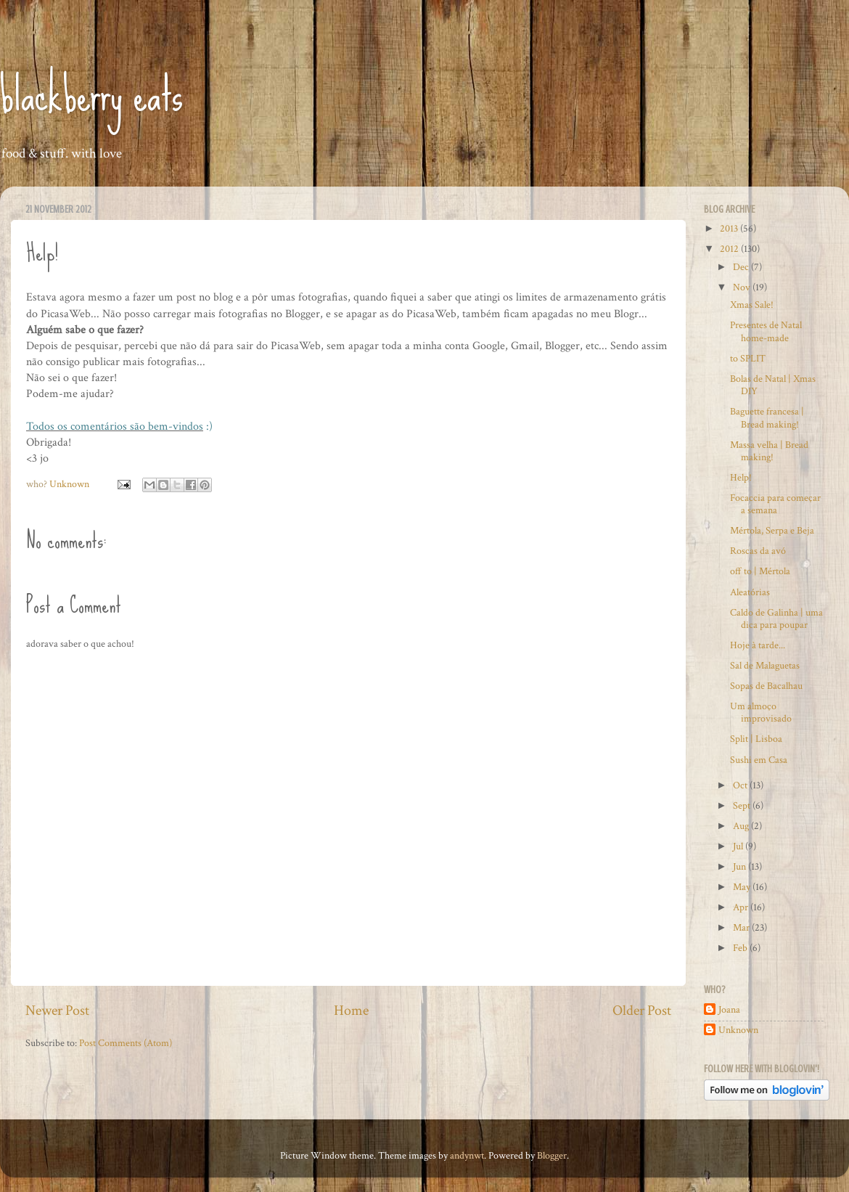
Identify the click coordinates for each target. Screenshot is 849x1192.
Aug (742, 826)
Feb (741, 948)
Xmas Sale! (752, 304)
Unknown (738, 1030)
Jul (739, 846)
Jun (740, 866)
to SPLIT (748, 358)
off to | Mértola (760, 571)
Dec (742, 267)
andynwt (467, 1155)
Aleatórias (750, 592)
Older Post (641, 1010)
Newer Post (57, 1010)
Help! (741, 477)
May (742, 887)
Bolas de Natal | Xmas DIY (773, 385)
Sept (742, 805)
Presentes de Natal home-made (766, 331)
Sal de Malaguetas (765, 665)
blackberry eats (91, 94)
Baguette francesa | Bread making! (767, 417)
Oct (741, 785)
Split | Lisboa (756, 739)
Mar (742, 927)
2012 (730, 249)
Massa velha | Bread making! (769, 451)
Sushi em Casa (758, 760)
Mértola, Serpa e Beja (772, 530)
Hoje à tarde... (757, 645)
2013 (730, 228)
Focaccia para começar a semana (775, 504)
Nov (742, 287)
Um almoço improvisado (761, 712)
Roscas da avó (758, 551)
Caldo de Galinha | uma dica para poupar (776, 618)
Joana (729, 1009)
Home (351, 1010)
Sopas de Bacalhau (766, 686)
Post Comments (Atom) (125, 1043)
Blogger (552, 1155)
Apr (741, 907)
